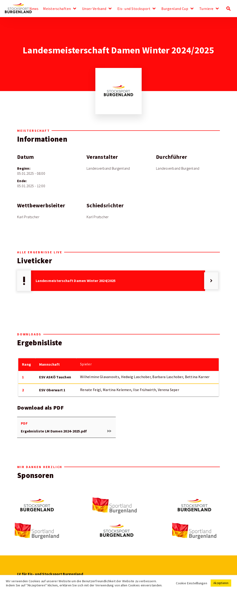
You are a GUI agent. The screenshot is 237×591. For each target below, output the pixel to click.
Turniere (206, 8)
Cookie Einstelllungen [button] (191, 583)
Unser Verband (94, 8)
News (33, 8)
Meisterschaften (57, 8)
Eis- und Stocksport (134, 8)
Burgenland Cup (174, 8)
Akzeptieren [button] (220, 583)
